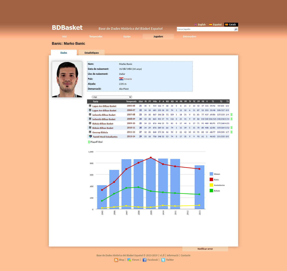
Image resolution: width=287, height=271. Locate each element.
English (199, 24)
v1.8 (162, 255)
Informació (173, 255)
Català (230, 24)
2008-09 (131, 119)
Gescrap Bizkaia (98, 132)
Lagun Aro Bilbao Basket (102, 105)
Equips (127, 36)
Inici (64, 36)
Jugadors (158, 36)
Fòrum (133, 259)
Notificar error (205, 248)
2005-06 (131, 106)
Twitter (167, 259)
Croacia (128, 78)
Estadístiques (92, 52)
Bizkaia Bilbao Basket (101, 123)
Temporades (95, 36)
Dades (63, 52)
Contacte (185, 255)
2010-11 (131, 127)
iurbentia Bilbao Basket (102, 114)
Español (215, 24)
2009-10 (131, 123)
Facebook (150, 259)
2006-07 (131, 110)
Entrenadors (189, 36)
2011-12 (131, 132)
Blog (119, 259)
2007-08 (131, 114)
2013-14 (131, 136)
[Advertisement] (143, 11)
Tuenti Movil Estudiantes (103, 136)
